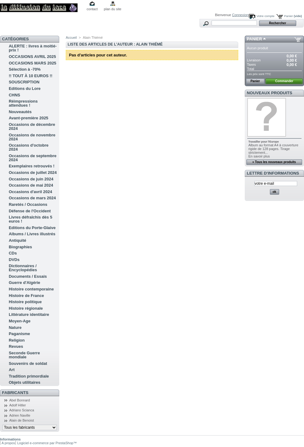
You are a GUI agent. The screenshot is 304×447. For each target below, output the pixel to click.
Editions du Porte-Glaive (32, 227)
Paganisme (19, 333)
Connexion (240, 15)
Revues (16, 346)
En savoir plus (259, 156)
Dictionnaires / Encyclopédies (23, 267)
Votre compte (266, 16)
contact (92, 9)
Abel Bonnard (19, 400)
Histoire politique (25, 301)
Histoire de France (26, 295)
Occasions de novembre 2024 (32, 137)
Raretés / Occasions (28, 204)
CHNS (14, 95)
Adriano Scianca (21, 410)
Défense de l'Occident (30, 211)
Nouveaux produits (270, 93)
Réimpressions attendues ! (23, 103)
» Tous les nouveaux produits (274, 162)
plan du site (112, 9)
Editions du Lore (25, 88)
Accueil (71, 37)
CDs (13, 253)
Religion (17, 340)
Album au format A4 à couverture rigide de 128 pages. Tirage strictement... (273, 148)
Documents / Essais (28, 276)
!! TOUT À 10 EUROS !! (30, 75)
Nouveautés (20, 111)
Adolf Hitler (17, 405)
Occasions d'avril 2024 (30, 191)
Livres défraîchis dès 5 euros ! (30, 219)
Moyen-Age (19, 321)
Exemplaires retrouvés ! (31, 166)
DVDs (14, 259)
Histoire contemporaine (31, 289)
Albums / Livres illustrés (32, 234)
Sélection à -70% (25, 69)
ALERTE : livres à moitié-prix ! (33, 48)
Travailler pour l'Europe (263, 141)
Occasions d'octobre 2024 (28, 147)
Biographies (20, 247)
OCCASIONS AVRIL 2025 (32, 56)
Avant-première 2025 (28, 118)
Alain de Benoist (21, 420)
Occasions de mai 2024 (31, 185)
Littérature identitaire (29, 314)
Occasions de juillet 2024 (33, 172)
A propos (8, 443)
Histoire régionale (26, 308)
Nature (15, 327)
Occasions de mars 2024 (32, 198)
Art (12, 369)
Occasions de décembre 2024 (32, 126)
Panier (293, 16)
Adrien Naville (19, 415)
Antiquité (17, 240)
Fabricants (15, 392)
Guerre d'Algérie (24, 282)
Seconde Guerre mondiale (24, 355)
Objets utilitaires (24, 382)
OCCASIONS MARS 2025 (32, 63)
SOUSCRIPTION (24, 82)
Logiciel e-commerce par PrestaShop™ (47, 443)
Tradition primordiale (29, 376)
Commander (284, 81)
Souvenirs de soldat (28, 363)
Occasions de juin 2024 (31, 179)
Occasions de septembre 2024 (32, 157)
